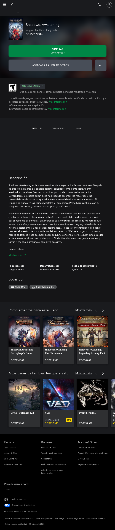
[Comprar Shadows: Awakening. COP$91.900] (57, 51)
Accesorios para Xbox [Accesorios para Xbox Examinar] (13, 464)
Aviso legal (60, 518)
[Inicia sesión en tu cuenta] (109, 5)
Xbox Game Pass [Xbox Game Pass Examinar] (11, 459)
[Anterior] (95, 310)
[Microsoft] (57, 3)
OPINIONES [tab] (58, 128)
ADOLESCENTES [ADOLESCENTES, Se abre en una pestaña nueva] (33, 86)
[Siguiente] (102, 310)
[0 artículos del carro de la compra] (101, 5)
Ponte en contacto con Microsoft (19, 518)
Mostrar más (17, 255)
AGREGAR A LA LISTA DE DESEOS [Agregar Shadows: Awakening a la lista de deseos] (50, 65)
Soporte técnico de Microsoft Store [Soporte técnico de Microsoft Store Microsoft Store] (93, 453)
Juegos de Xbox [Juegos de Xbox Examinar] (10, 453)
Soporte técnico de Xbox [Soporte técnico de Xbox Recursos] (51, 453)
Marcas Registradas (75, 518)
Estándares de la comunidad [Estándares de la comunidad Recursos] (53, 464)
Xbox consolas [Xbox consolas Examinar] (10, 447)
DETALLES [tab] (37, 128)
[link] (24, 340)
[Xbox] (9, 13)
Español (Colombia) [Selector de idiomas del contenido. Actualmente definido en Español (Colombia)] (18, 499)
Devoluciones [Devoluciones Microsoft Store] (84, 459)
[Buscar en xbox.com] (12, 4)
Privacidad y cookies (44, 518)
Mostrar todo (83, 310)
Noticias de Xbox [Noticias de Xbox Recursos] (48, 447)
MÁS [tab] (78, 128)
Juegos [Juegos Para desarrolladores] (7, 489)
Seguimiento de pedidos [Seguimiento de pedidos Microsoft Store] (88, 464)
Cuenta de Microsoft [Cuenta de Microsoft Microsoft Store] (87, 447)
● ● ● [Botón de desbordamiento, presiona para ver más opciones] (101, 65)
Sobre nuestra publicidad (16, 524)
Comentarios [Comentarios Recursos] (46, 459)
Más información (58, 101)
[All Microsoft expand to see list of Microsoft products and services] (4, 5)
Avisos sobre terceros (95, 518)
